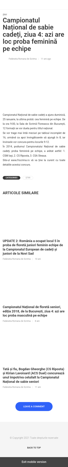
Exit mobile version (34, 462)
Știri (5, 14)
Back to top (34, 447)
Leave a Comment (34, 406)
